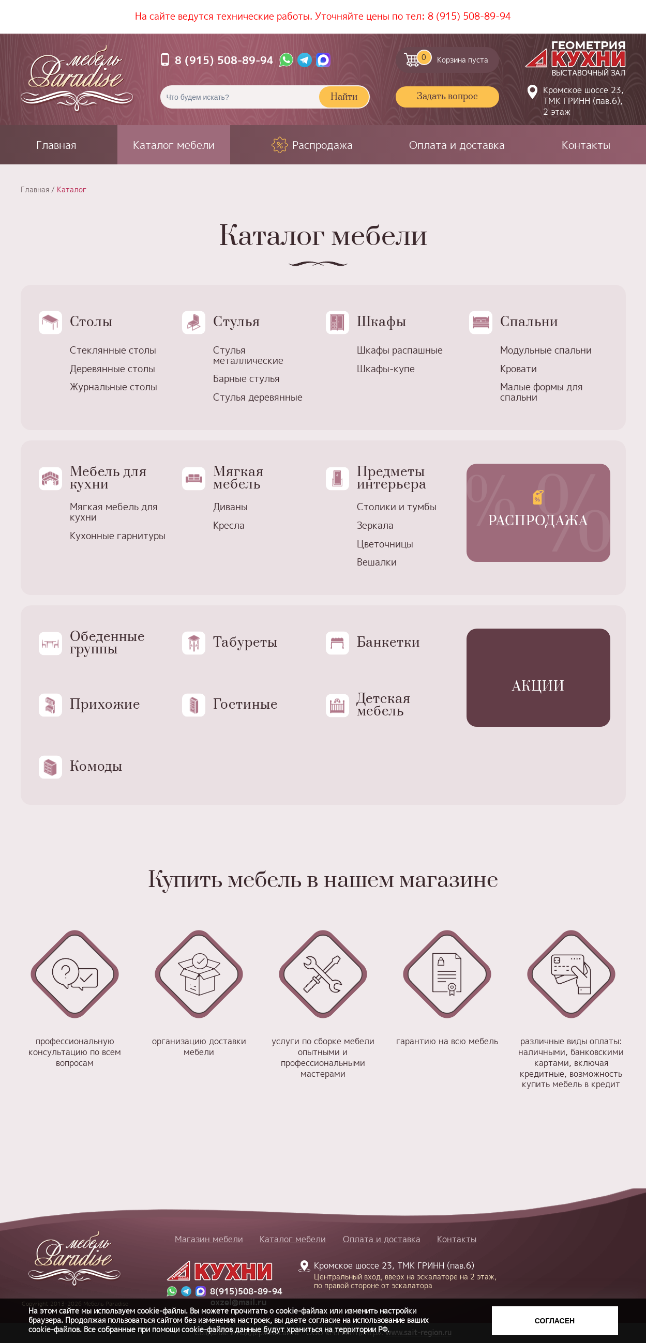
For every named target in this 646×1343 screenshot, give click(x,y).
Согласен (555, 1321)
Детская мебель (384, 705)
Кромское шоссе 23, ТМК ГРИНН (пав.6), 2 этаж (583, 100)
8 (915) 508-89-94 (469, 16)
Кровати (518, 368)
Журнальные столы (113, 386)
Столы (91, 322)
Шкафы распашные (400, 350)
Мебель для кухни (108, 478)
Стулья (236, 322)
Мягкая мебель (238, 478)
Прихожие (105, 704)
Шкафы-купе (386, 368)
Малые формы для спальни (541, 392)
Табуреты (245, 642)
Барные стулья (246, 378)
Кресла (229, 525)
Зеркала (375, 525)
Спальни (529, 322)
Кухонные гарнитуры (118, 535)
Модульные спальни (546, 350)
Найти (343, 97)
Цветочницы (385, 544)
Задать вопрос (447, 96)
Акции (538, 686)
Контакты (586, 145)
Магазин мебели (209, 1239)
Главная (56, 145)
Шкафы (382, 322)
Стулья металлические (248, 355)
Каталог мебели (174, 145)
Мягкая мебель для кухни (114, 512)
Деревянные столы (112, 368)
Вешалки (377, 562)
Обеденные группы (107, 643)
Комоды (96, 766)
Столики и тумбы (397, 506)
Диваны (230, 506)
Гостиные (245, 704)
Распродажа (322, 144)
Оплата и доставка (457, 145)
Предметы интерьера (392, 478)
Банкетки (389, 642)
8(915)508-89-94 (246, 1291)
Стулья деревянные (258, 397)
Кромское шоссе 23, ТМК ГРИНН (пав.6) (399, 1275)
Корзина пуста (452, 57)
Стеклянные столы (113, 350)
